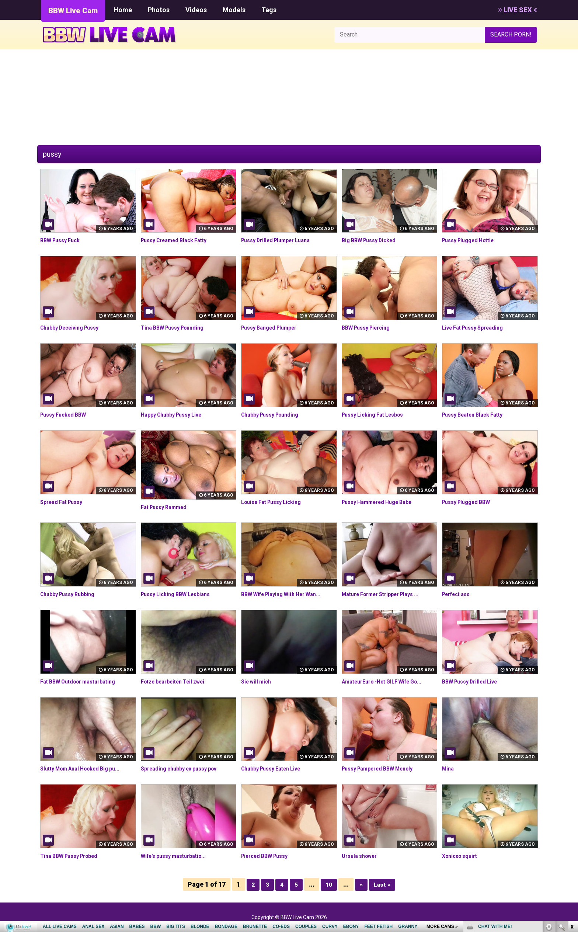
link (571, 816)
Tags (268, 10)
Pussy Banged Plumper (273, 327)
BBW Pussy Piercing (370, 327)
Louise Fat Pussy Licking (275, 501)
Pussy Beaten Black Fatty (477, 414)
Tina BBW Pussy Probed (73, 855)
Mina (448, 768)
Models (234, 10)
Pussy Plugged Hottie (472, 240)
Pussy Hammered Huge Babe (382, 501)
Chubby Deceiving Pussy (74, 327)
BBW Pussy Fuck (63, 240)
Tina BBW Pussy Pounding (177, 327)
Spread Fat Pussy (64, 501)
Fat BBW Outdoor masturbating (83, 681)
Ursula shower (362, 855)
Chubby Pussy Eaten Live (275, 768)
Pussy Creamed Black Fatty (179, 240)
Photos (159, 10)
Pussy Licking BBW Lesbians (180, 594)
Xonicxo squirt (462, 855)
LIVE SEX (517, 10)
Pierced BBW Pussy (268, 855)
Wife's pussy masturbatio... (178, 855)
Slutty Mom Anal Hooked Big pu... (85, 768)
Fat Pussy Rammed (167, 507)
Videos (196, 10)
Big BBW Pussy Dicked (373, 240)
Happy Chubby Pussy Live (176, 414)
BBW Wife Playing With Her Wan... (287, 594)
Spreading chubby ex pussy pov (184, 768)
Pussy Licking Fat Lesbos (377, 414)
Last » (383, 884)
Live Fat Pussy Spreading (477, 327)
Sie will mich (258, 681)
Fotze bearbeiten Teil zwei (178, 681)
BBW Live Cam (73, 10)
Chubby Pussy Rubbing (71, 594)
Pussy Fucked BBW (66, 414)
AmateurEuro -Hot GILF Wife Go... (388, 681)
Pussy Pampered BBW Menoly (383, 768)
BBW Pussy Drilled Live (474, 681)
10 (328, 884)
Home (123, 10)
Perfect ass (459, 594)
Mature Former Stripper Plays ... (386, 594)
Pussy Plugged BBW (470, 501)
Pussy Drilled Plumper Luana (281, 240)
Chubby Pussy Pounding (274, 414)
